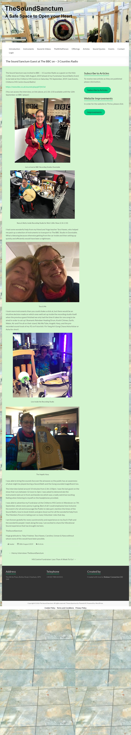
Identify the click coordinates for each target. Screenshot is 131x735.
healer (11, 544)
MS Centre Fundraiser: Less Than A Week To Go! (54, 559)
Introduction (14, 49)
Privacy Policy (80, 608)
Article (40, 544)
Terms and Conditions (65, 608)
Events (111, 49)
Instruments (28, 49)
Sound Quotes (99, 49)
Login (11, 52)
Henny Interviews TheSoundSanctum (26, 553)
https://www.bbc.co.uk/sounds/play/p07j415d (26, 87)
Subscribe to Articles (97, 90)
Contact (121, 49)
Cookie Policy (50, 608)
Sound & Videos (44, 49)
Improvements (94, 112)
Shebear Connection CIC (113, 577)
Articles (86, 49)
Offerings (76, 49)
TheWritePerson (61, 49)
